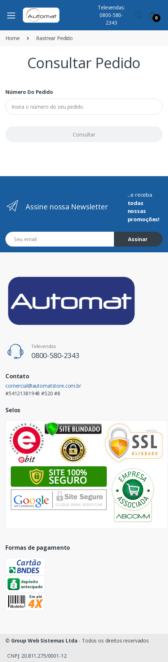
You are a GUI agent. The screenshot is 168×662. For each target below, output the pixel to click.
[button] (138, 14)
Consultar (84, 134)
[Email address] (59, 239)
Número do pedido (29, 91)
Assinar (137, 239)
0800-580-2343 (55, 355)
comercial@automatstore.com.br (43, 385)
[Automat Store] (41, 15)
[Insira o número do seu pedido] (84, 106)
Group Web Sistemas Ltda (44, 640)
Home (12, 38)
